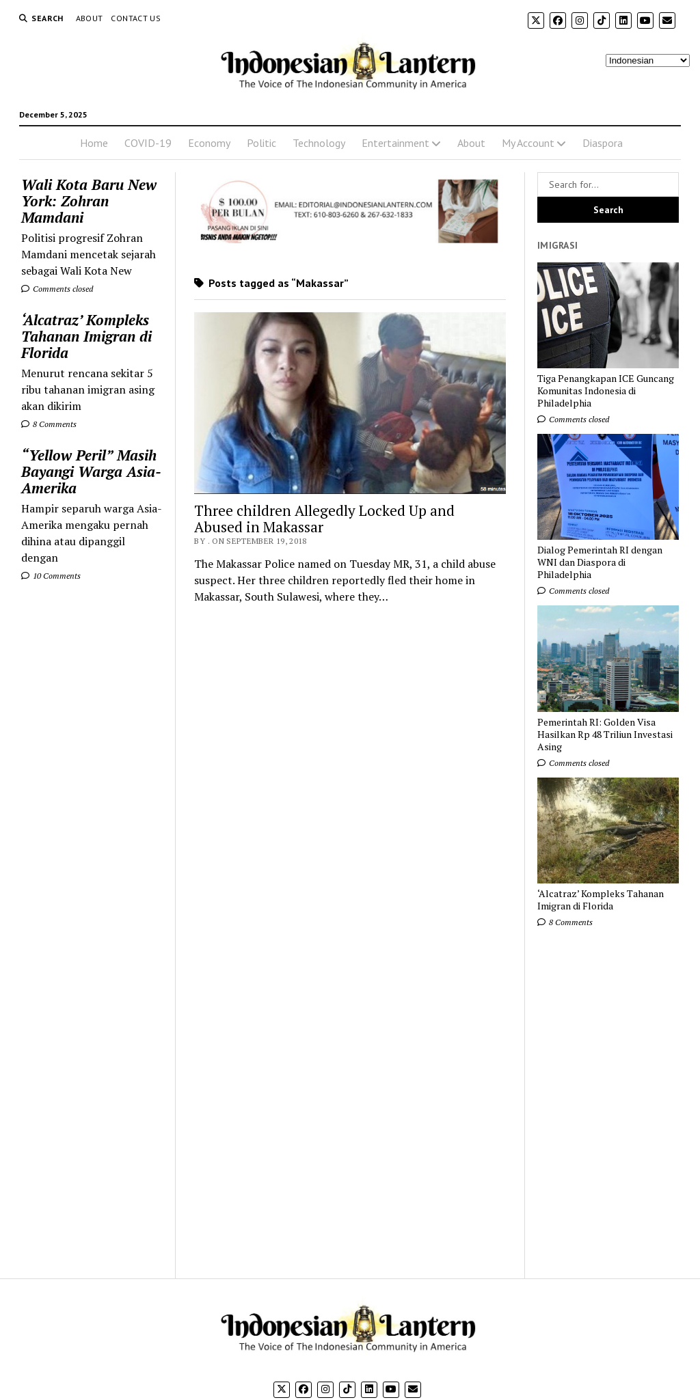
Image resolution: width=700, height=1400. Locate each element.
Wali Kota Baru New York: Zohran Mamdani (89, 200)
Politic (261, 143)
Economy (209, 143)
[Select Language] (648, 60)
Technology (319, 143)
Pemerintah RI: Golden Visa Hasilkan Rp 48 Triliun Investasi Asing (605, 734)
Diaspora (602, 143)
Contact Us (136, 18)
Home (94, 143)
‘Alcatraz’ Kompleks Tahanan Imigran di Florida (86, 336)
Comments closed (57, 289)
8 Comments (49, 424)
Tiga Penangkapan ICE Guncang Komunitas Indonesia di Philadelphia (605, 390)
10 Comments (51, 576)
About (89, 18)
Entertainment (395, 143)
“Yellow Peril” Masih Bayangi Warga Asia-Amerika (91, 471)
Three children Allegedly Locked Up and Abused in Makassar (324, 518)
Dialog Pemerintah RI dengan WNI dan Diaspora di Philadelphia (599, 562)
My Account (528, 143)
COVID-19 (148, 143)
